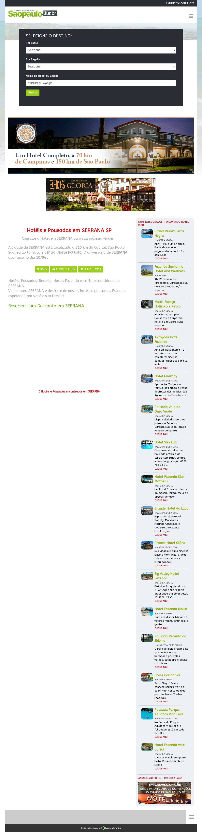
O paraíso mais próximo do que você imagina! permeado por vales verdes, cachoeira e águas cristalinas (171, 656)
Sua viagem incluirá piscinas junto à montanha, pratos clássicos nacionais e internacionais (171, 556)
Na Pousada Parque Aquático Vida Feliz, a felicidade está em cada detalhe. (169, 728)
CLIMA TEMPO (90, 269)
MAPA (42, 269)
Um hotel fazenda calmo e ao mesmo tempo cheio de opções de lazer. (171, 493)
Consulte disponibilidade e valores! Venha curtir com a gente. (171, 621)
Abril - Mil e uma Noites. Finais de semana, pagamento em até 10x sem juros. (169, 249)
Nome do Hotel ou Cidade (42, 75)
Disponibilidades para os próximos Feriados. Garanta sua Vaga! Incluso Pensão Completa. (170, 425)
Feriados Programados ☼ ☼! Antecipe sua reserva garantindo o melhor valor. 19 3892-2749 (171, 592)
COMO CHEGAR (63, 269)
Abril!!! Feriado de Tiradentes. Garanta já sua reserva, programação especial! (171, 285)
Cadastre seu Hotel (181, 3)
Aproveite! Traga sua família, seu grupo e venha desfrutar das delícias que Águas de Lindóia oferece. (170, 390)
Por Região (33, 59)
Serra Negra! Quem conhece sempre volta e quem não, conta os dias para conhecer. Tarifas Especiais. (169, 690)
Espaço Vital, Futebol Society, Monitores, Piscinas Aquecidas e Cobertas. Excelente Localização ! (167, 524)
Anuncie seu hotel (149, 778)
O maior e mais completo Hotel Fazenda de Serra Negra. (170, 761)
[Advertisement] (69, 350)
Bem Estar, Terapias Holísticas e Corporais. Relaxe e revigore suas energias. (168, 320)
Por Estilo (32, 43)
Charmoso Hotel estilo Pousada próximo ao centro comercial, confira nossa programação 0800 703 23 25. (170, 457)
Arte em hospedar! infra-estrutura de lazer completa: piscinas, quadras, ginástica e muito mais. (170, 357)
